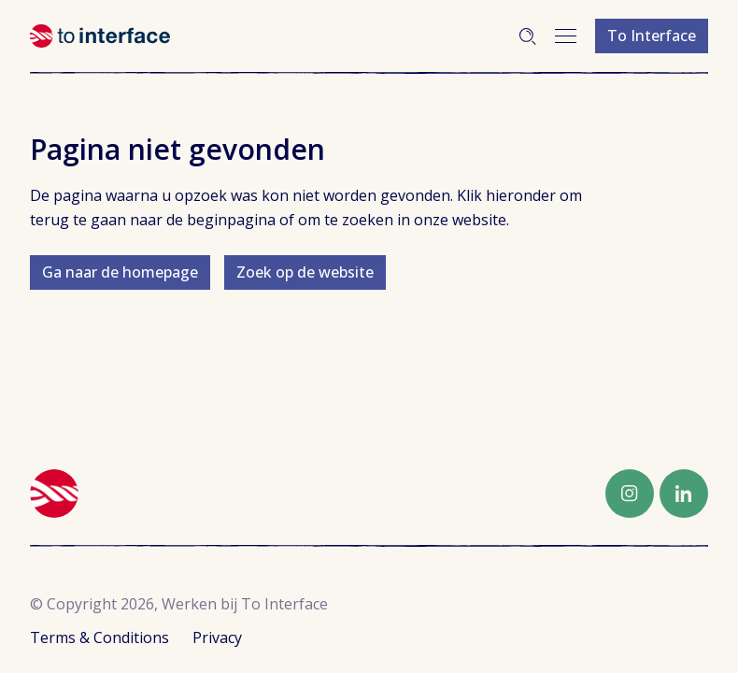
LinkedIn (684, 493)
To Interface (651, 35)
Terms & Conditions (99, 637)
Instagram (629, 493)
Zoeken (527, 36)
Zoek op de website (305, 272)
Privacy (217, 637)
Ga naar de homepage (120, 272)
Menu (565, 36)
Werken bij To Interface (100, 36)
